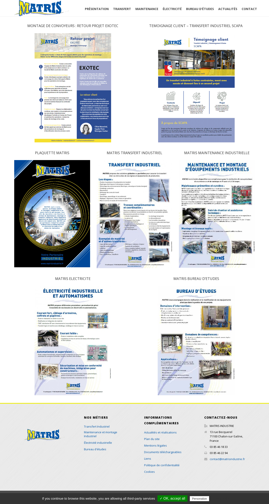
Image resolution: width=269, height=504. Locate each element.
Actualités (227, 9)
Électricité (172, 9)
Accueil (84, 11)
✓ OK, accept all (172, 498)
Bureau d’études (200, 9)
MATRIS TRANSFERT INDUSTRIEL (134, 152)
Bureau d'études (95, 449)
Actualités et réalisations (160, 432)
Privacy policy (220, 498)
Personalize (199, 498)
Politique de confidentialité (162, 465)
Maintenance (146, 9)
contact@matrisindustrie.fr (227, 459)
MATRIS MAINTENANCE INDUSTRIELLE (217, 152)
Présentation (97, 9)
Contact (249, 9)
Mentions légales (155, 445)
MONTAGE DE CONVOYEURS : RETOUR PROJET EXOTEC (72, 25)
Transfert (122, 9)
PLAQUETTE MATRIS (52, 152)
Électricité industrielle (98, 443)
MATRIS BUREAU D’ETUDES (196, 278)
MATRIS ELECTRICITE (73, 278)
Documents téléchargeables (163, 452)
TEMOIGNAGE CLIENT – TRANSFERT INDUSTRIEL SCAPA (196, 25)
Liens (147, 459)
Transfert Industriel (97, 426)
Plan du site (152, 439)
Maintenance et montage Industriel (100, 434)
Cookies (149, 472)
